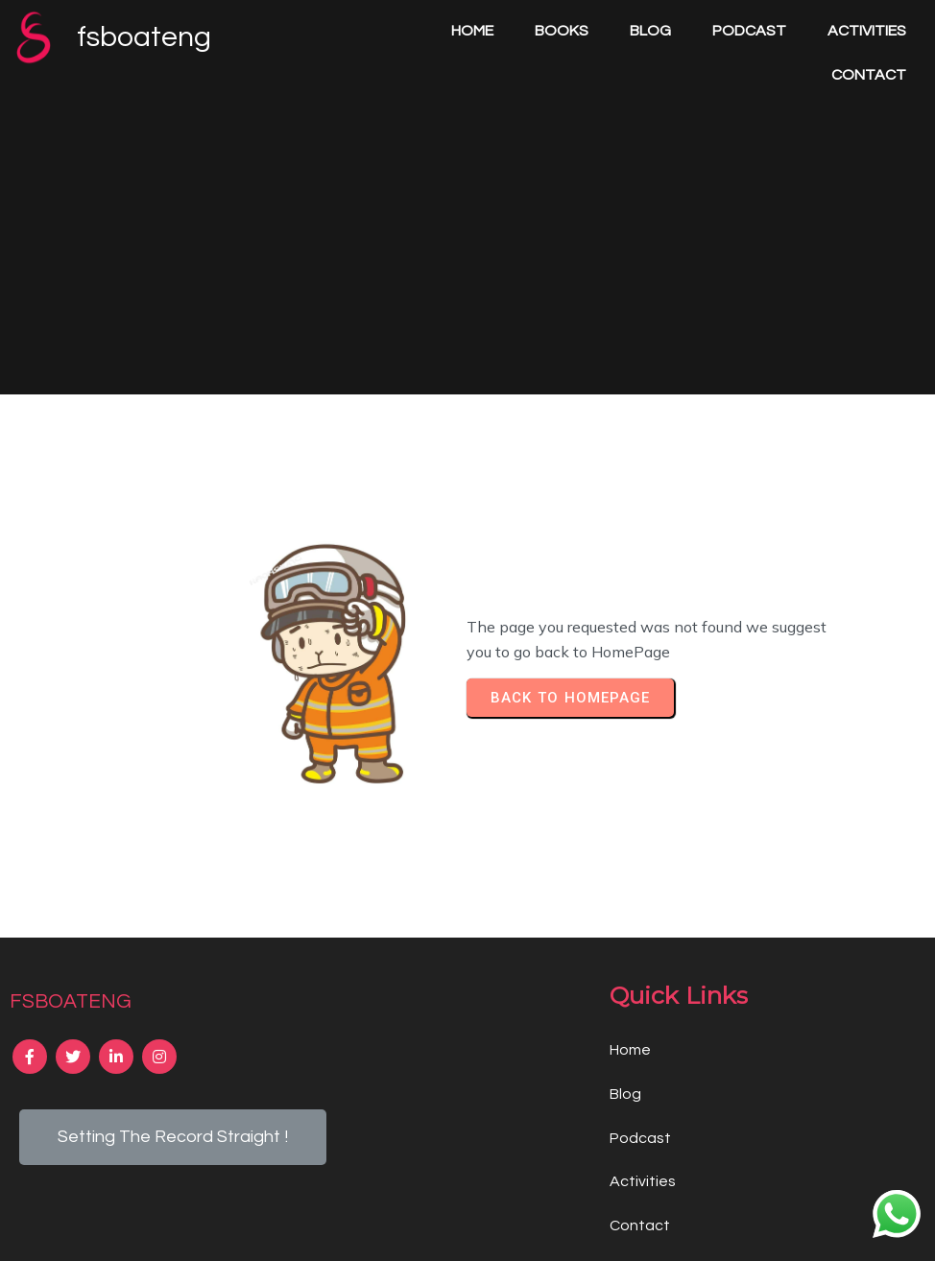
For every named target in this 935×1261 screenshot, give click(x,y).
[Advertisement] (467, 218)
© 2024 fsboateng (468, 1232)
